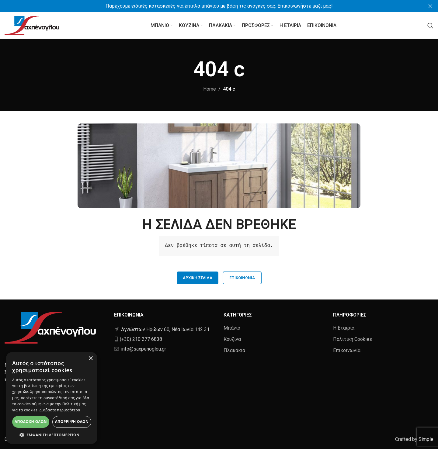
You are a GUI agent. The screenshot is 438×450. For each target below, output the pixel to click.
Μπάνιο (232, 328)
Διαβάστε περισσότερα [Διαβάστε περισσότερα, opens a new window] (60, 410)
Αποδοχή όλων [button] (31, 421)
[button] (51, 435)
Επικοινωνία (242, 278)
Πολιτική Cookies (352, 340)
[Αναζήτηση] (430, 26)
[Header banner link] (210, 6)
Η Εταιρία (343, 328)
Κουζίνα (232, 340)
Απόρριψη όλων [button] (72, 421)
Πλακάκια (234, 351)
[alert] (51, 398)
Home (209, 90)
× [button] (90, 358)
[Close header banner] (430, 6)
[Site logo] (32, 25)
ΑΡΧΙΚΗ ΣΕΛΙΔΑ (197, 278)
